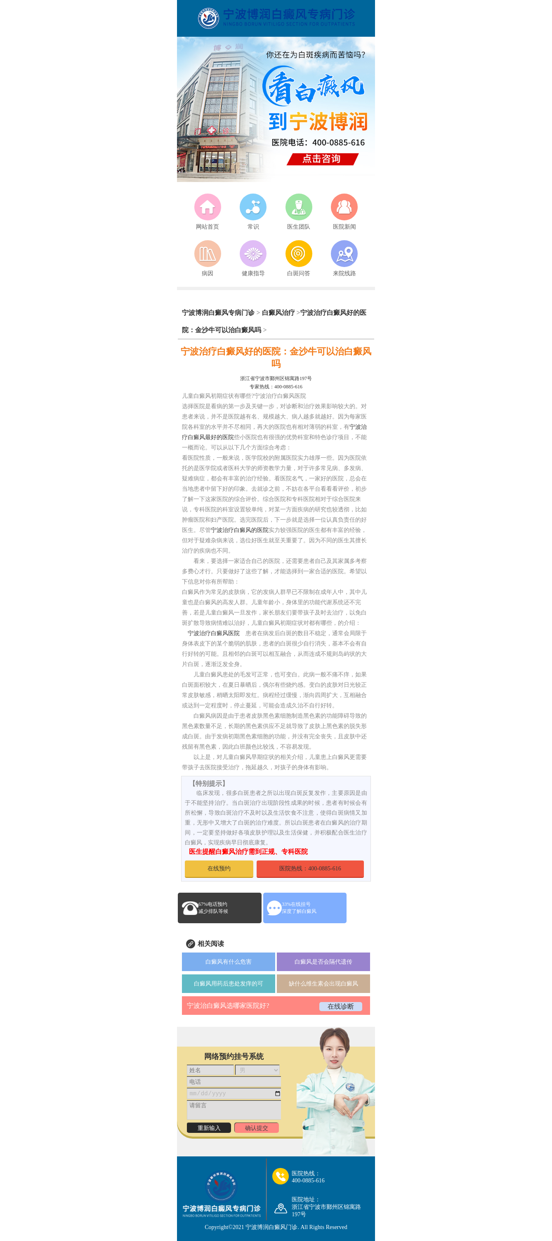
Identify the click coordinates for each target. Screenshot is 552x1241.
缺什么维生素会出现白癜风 (323, 984)
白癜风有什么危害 (228, 962)
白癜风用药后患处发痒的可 (228, 984)
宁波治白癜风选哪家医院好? (228, 1005)
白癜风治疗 (278, 312)
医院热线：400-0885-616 (310, 868)
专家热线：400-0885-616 (276, 387)
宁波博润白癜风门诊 (271, 1227)
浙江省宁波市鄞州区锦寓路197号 (276, 378)
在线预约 (219, 868)
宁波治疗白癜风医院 (214, 633)
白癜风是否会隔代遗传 (323, 962)
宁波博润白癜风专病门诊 (219, 312)
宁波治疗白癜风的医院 (240, 530)
